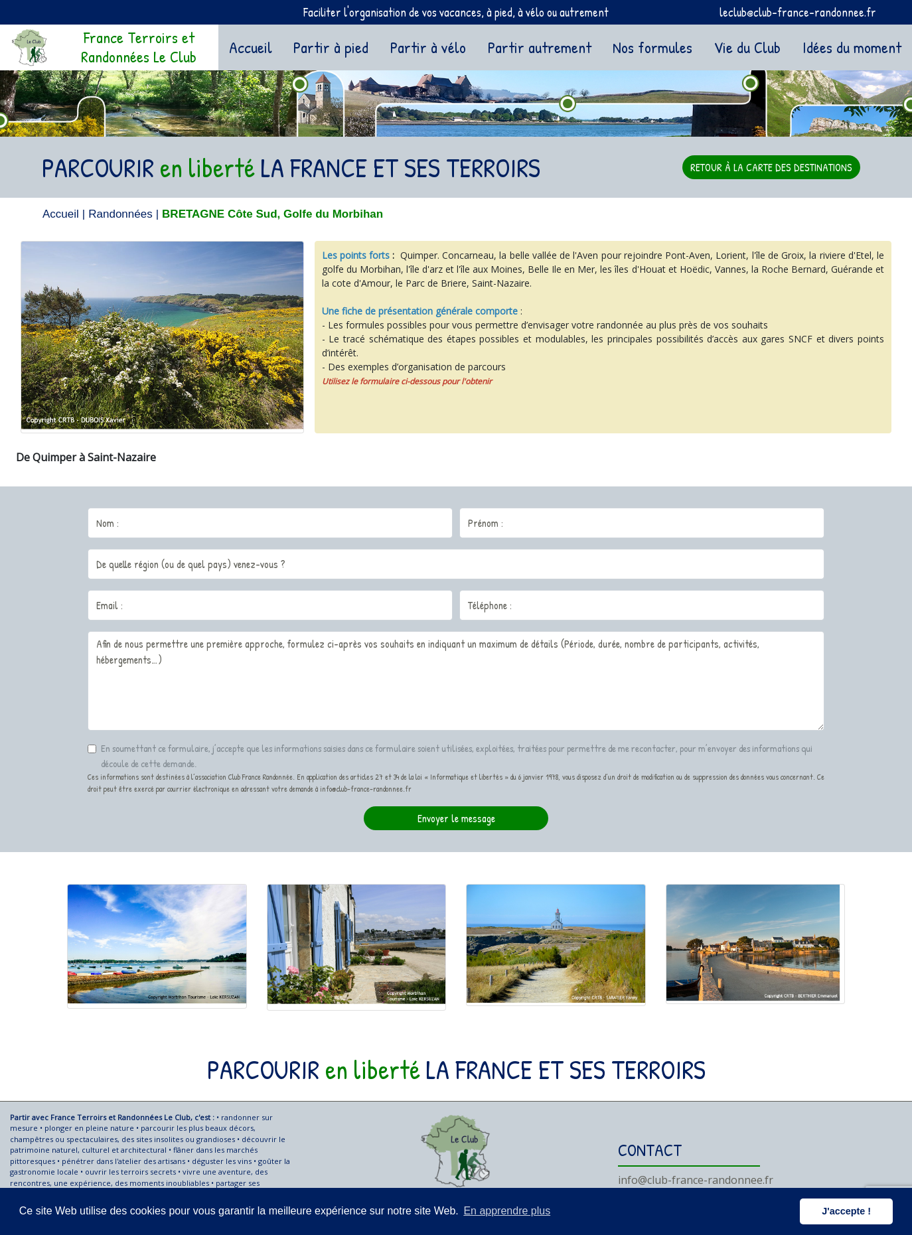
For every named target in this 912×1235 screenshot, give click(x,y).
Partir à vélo (428, 47)
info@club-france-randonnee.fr (695, 1180)
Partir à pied (330, 47)
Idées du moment (851, 47)
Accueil (253, 46)
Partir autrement (539, 47)
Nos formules (652, 47)
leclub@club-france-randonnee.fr (798, 12)
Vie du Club (747, 47)
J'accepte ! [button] (846, 1211)
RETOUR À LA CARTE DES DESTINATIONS (771, 167)
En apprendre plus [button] (506, 1210)
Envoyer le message (456, 818)
